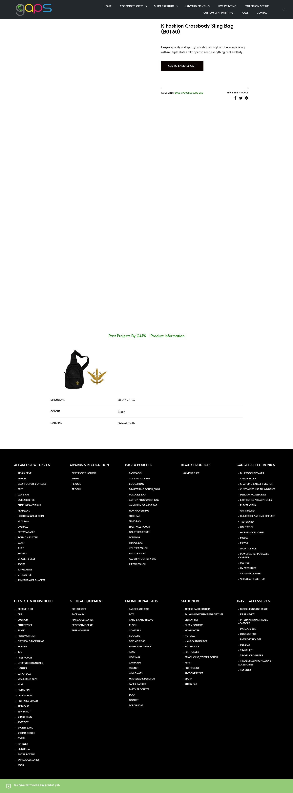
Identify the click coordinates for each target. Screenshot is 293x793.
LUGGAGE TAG (248, 634)
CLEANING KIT (25, 609)
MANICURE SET (191, 473)
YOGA (21, 765)
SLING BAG (135, 521)
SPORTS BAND (25, 728)
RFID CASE (23, 706)
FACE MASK (78, 614)
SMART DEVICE (248, 548)
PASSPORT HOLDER (251, 639)
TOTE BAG (134, 537)
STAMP (188, 679)
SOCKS (21, 564)
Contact (263, 12)
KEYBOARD (247, 522)
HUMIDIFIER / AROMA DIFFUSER (257, 516)
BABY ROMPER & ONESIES (32, 484)
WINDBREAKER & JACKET (31, 580)
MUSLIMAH (23, 521)
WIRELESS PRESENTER (252, 579)
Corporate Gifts (131, 6)
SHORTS (22, 553)
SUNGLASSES (25, 569)
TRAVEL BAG (136, 543)
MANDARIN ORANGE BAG (143, 505)
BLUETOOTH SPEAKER (252, 473)
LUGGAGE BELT (248, 629)
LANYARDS (135, 662)
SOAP (132, 695)
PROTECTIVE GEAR (82, 625)
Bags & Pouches (183, 93)
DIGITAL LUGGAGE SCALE (254, 609)
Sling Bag (198, 93)
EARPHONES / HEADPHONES (256, 500)
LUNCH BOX (24, 674)
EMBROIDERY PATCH (140, 646)
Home (108, 6)
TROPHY (76, 489)
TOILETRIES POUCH (139, 532)
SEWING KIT (24, 711)
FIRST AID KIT (247, 614)
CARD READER (248, 478)
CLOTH (132, 625)
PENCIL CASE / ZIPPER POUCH (201, 657)
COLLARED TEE (26, 500)
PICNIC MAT (24, 690)
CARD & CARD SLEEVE (141, 620)
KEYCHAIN (134, 657)
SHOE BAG (134, 516)
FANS (132, 652)
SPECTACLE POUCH (139, 527)
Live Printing (227, 6)
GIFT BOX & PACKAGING (31, 641)
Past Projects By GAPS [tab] (127, 336)
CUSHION (23, 620)
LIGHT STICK (246, 527)
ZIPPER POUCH (137, 564)
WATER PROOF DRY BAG (142, 559)
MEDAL (75, 478)
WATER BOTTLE (26, 754)
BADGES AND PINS (139, 609)
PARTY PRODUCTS (139, 689)
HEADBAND (24, 511)
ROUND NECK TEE (28, 537)
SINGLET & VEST (26, 559)
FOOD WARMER (26, 636)
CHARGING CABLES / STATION (256, 484)
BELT (20, 489)
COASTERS (135, 630)
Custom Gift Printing (218, 12)
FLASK (21, 630)
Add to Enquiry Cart (182, 65)
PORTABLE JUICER (28, 701)
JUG (20, 652)
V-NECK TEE (24, 575)
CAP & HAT (23, 494)
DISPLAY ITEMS (137, 641)
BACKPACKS (135, 473)
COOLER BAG (136, 484)
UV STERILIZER (248, 568)
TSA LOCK (245, 670)
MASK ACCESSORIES (83, 620)
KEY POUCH (25, 658)
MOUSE (244, 538)
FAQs (245, 12)
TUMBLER (23, 744)
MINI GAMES (135, 673)
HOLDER (22, 646)
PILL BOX (245, 645)
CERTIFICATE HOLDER (84, 473)
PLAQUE (76, 484)
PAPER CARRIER (138, 684)
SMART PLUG (25, 717)
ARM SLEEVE (24, 473)
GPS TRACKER (247, 511)
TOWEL (22, 738)
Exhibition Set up (257, 6)
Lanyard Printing (197, 6)
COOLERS (134, 636)
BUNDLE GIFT (79, 609)
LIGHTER (22, 668)
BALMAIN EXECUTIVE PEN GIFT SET (204, 614)
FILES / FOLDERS (194, 625)
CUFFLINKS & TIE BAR (29, 505)
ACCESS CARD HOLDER (197, 609)
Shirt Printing (164, 6)
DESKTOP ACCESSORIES (253, 494)
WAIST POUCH (137, 553)
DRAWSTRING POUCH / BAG (144, 489)
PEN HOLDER (192, 652)
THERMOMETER (80, 630)
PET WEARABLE (26, 532)
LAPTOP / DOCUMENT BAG (144, 500)
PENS (187, 662)
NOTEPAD (190, 636)
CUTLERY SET (25, 625)
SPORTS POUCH (26, 733)
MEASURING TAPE (27, 679)
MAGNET (134, 668)
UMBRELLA (24, 749)
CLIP (20, 614)
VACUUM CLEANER (250, 573)
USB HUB (244, 563)
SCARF (21, 543)
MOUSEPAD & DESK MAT (142, 679)
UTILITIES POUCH (138, 548)
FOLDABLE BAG (137, 494)
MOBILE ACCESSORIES (252, 532)
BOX (131, 614)
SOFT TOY (23, 722)
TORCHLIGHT (136, 705)
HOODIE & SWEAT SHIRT (31, 516)
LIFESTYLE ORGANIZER (30, 663)
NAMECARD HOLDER (196, 641)
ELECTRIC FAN (248, 505)
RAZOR (244, 543)
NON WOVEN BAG (139, 511)
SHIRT (21, 548)
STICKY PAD (191, 684)
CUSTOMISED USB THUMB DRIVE (257, 489)
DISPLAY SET (191, 620)
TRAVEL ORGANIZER (251, 655)
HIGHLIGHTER (192, 630)
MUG (20, 684)
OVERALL (23, 527)
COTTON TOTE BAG (139, 478)
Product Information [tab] (167, 336)
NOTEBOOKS (192, 646)
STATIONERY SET (194, 673)
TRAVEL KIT (246, 650)
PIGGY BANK (26, 695)
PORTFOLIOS (192, 668)
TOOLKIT (134, 700)
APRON (22, 478)
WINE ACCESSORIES (28, 760)
